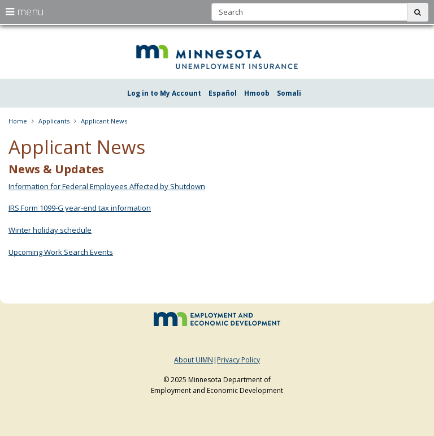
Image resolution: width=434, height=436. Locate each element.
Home (17, 121)
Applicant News (104, 121)
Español (223, 93)
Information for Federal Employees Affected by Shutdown (106, 186)
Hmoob (257, 93)
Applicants (54, 121)
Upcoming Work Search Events (60, 252)
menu (25, 11)
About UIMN (193, 360)
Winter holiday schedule (50, 230)
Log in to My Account (164, 93)
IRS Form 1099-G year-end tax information (79, 208)
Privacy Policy (238, 360)
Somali (289, 93)
